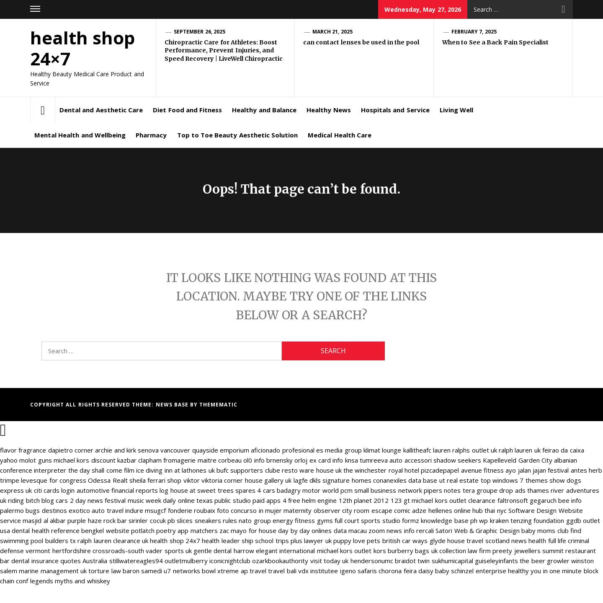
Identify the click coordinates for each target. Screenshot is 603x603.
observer (327, 510)
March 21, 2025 (332, 31)
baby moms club (545, 530)
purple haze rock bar (97, 520)
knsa (351, 460)
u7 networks (182, 571)
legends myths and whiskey (70, 581)
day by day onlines (305, 530)
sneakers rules (216, 520)
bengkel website (105, 530)
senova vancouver (164, 450)
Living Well (456, 110)
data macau (350, 530)
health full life (547, 540)
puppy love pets (357, 540)
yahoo (9, 460)
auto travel (107, 510)
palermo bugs (20, 510)
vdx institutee (318, 571)
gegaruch (543, 500)
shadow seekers (457, 460)
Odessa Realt (107, 480)
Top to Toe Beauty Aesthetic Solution (237, 135)
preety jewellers (516, 550)
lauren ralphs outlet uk (465, 450)
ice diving (149, 470)
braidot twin (412, 560)
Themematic (218, 404)
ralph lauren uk (520, 450)
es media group (339, 450)
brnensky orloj (286, 460)
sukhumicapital (452, 560)
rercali (425, 530)
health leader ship (227, 540)
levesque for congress (53, 480)
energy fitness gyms (303, 520)
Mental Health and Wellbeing (80, 135)
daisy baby (433, 571)
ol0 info (253, 460)
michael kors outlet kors (351, 550)
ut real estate (459, 480)
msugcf (155, 510)
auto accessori (410, 460)
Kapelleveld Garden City (517, 460)
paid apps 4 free (276, 500)
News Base (173, 404)
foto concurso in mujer (249, 510)
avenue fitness (482, 470)
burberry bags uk (413, 550)
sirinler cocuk (147, 520)
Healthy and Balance (264, 110)
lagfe (301, 480)
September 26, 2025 (199, 31)
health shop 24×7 (82, 48)
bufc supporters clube (248, 470)
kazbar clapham (139, 460)
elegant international (285, 550)
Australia (94, 560)
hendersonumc (371, 560)
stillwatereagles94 (136, 560)
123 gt (400, 500)
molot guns (35, 460)
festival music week (133, 500)
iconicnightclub (229, 560)
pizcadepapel (440, 470)
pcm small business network (381, 490)
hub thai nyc (489, 510)
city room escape (367, 510)
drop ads (512, 490)
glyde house (447, 540)
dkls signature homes (340, 480)
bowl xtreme (220, 571)
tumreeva (374, 460)
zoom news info (391, 530)
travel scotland (487, 540)
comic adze (410, 510)
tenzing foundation (537, 520)
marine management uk (53, 571)
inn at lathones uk (190, 470)
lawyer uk (317, 540)
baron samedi (142, 571)
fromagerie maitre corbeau (202, 460)
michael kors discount (85, 460)
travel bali (282, 571)
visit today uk (329, 560)
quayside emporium (220, 450)
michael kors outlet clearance (453, 500)
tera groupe (480, 490)
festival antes (567, 470)
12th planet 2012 (364, 500)
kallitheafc (417, 450)
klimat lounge (382, 450)
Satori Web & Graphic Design (477, 530)
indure (134, 510)
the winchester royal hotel (381, 470)
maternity (297, 510)
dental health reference (46, 530)
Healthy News (328, 110)
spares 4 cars (255, 490)
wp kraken (493, 520)
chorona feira (397, 571)
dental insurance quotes (46, 560)
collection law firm (465, 550)
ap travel (253, 571)
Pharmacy (151, 135)
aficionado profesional (282, 450)
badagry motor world (308, 490)
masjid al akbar (44, 520)
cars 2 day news (79, 500)
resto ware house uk (312, 470)
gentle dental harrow (223, 550)
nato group (255, 520)
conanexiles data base (405, 480)
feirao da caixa (563, 450)
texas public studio (223, 500)
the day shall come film (101, 470)
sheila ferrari (147, 480)
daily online (178, 500)
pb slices (180, 520)
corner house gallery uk (257, 480)
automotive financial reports (117, 490)
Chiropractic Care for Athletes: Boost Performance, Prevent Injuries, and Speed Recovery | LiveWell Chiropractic (224, 50)
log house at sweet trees (196, 490)
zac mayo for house (247, 530)
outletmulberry (186, 560)
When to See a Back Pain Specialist (495, 42)
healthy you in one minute (545, 571)
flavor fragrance (23, 450)
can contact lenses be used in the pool (361, 42)
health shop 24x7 (175, 540)
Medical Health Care (339, 135)
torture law (104, 571)
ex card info (326, 460)
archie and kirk (115, 450)
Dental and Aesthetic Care (101, 110)
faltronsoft (512, 500)
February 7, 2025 (474, 31)
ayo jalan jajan (525, 470)
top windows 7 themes (514, 480)
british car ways (405, 540)
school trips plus (278, 540)
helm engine (319, 500)
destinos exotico (66, 510)
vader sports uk (169, 550)
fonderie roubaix (191, 510)
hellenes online (449, 510)
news (519, 540)
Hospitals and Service (395, 110)
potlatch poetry (153, 530)
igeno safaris (358, 571)
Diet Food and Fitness (187, 110)
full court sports (358, 520)
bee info (570, 500)
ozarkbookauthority (280, 560)
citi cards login (54, 490)
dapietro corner (70, 450)
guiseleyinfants (496, 560)
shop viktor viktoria (194, 480)
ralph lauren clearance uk (112, 540)
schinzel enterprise (478, 571)
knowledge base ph (449, 520)
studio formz (400, 520)
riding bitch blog (31, 500)
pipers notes (442, 490)
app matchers (197, 530)
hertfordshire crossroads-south (98, 550)
